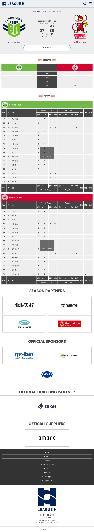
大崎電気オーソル (12, 197)
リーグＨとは (47, 456)
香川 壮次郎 (15, 241)
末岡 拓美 (15, 245)
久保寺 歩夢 (15, 274)
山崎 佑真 (15, 228)
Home (47, 452)
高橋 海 (14, 253)
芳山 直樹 (15, 127)
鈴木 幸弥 (15, 257)
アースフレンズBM (12, 105)
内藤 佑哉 (15, 144)
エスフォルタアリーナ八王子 (48, 23)
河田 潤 (14, 152)
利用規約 (47, 469)
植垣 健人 (15, 236)
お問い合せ (47, 460)
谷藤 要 (14, 165)
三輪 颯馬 (15, 148)
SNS (84, 3)
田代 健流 (15, 136)
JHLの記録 (47, 473)
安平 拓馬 (15, 232)
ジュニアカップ (47, 481)
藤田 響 (14, 215)
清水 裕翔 (15, 119)
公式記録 (48, 48)
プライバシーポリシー (47, 465)
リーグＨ (13, 4)
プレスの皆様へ (47, 477)
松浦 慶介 (15, 270)
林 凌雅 (14, 140)
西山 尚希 (15, 262)
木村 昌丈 (15, 224)
